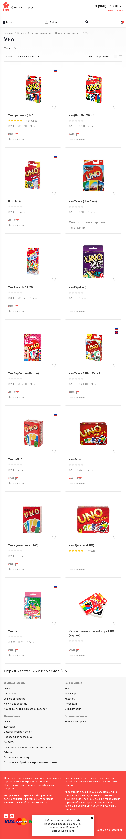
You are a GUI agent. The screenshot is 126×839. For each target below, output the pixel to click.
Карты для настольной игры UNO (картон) (91, 633)
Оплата (8, 721)
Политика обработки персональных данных (29, 747)
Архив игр (70, 693)
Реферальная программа (18, 736)
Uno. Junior (15, 201)
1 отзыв (90, 550)
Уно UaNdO (15, 459)
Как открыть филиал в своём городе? (25, 708)
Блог (67, 688)
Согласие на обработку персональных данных (30, 762)
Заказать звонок (114, 10)
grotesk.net (115, 829)
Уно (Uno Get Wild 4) (82, 115)
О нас (7, 688)
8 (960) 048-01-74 (109, 6)
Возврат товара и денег (18, 731)
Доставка (9, 726)
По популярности (28, 56)
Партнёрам (10, 693)
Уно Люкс (75, 459)
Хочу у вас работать (15, 703)
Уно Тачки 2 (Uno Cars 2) (85, 373)
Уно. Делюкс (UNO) (81, 545)
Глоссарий (71, 703)
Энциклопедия (73, 708)
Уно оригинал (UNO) (21, 115)
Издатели (70, 698)
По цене (8, 56)
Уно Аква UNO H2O (20, 287)
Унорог (12, 631)
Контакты (9, 741)
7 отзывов (31, 120)
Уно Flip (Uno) (77, 287)
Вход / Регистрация (76, 721)
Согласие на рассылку (16, 757)
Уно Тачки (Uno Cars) (83, 201)
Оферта (8, 752)
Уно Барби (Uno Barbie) (23, 373)
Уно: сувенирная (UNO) (23, 545)
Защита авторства (14, 698)
